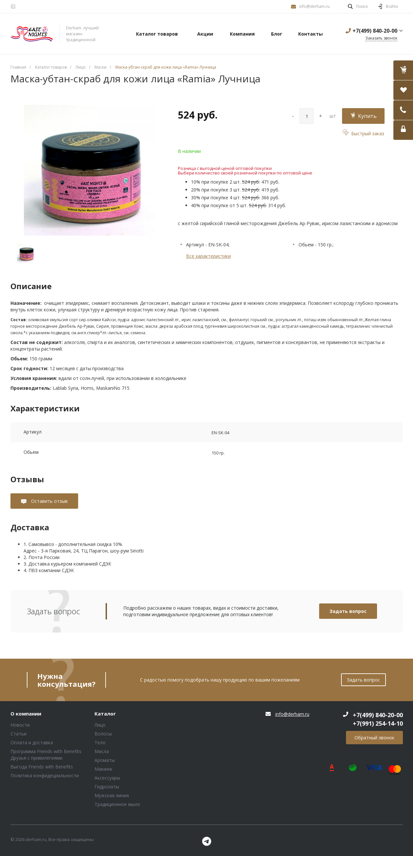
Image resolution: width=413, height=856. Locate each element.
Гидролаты (107, 786)
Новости (20, 725)
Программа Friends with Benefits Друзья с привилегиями (45, 754)
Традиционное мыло (117, 804)
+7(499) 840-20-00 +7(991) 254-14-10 (378, 719)
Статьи (18, 734)
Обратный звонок (374, 737)
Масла (102, 751)
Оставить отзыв (49, 501)
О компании (25, 714)
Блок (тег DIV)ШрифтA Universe (31, 33)
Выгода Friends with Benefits (41, 767)
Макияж (103, 769)
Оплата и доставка (31, 742)
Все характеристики (208, 256)
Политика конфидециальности (44, 775)
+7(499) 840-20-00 (375, 30)
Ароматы (105, 760)
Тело (100, 742)
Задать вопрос (348, 611)
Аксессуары (107, 778)
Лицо (100, 725)
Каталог (105, 714)
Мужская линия (112, 795)
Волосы (103, 734)
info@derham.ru (314, 6)
